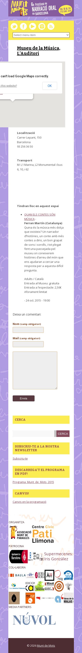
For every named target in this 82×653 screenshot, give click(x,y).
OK (50, 86)
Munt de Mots (46, 646)
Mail (26, 338)
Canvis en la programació (29, 502)
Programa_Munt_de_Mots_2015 (33, 482)
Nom (27, 324)
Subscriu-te (20, 458)
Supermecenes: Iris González (58, 556)
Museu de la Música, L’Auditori (38, 50)
